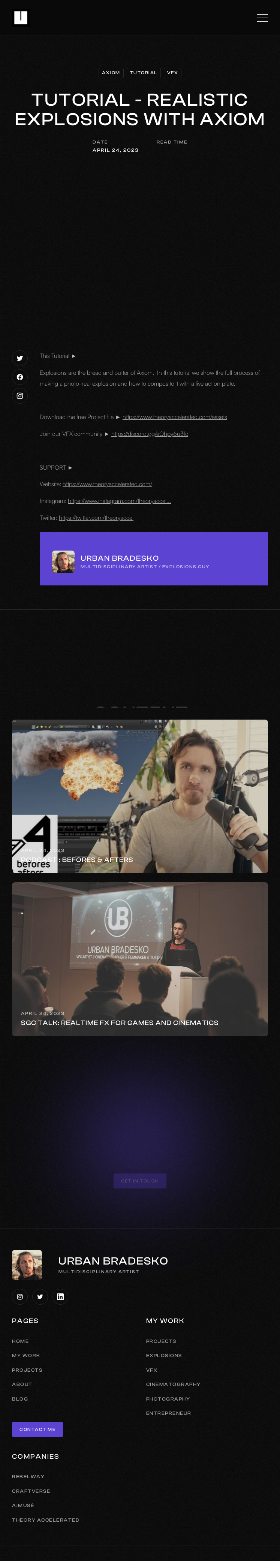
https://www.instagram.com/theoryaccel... (119, 500)
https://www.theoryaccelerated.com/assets (175, 417)
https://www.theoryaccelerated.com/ (107, 484)
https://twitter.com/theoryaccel (96, 517)
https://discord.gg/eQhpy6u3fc (149, 433)
